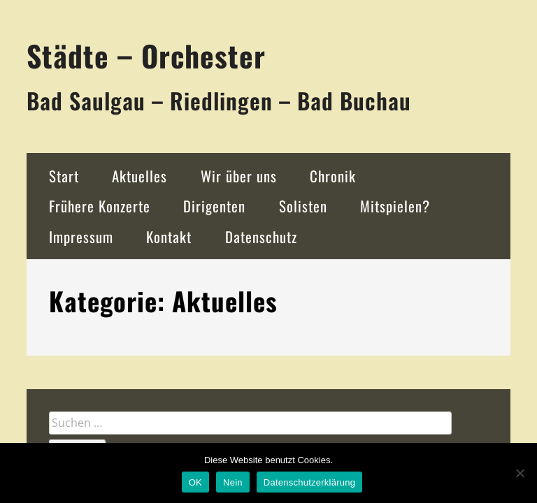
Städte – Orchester (146, 55)
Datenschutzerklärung (309, 482)
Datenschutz (261, 236)
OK (195, 482)
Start (64, 176)
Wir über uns (239, 176)
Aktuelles (139, 176)
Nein (233, 482)
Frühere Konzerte (99, 206)
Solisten (303, 206)
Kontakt (169, 236)
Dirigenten (214, 206)
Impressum (81, 236)
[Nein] (520, 473)
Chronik (333, 176)
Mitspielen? (395, 206)
